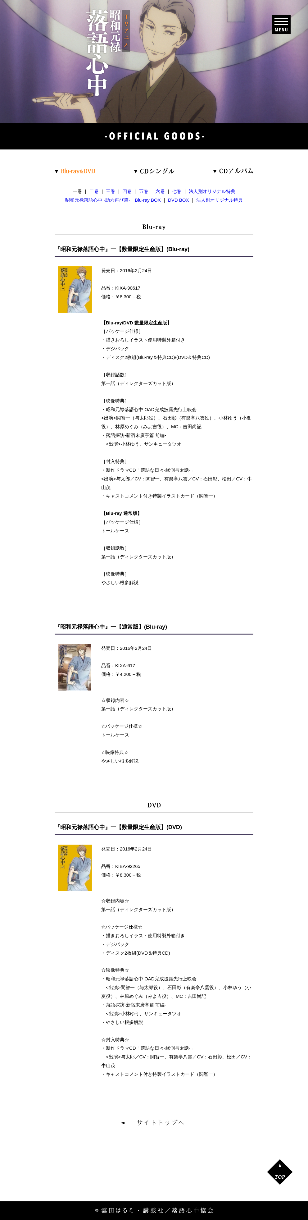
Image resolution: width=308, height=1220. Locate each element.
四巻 (127, 191)
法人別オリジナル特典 (212, 191)
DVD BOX (178, 200)
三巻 (110, 191)
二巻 (94, 191)
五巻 (143, 191)
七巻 (176, 191)
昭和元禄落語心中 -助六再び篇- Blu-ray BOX (113, 200)
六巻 (160, 191)
